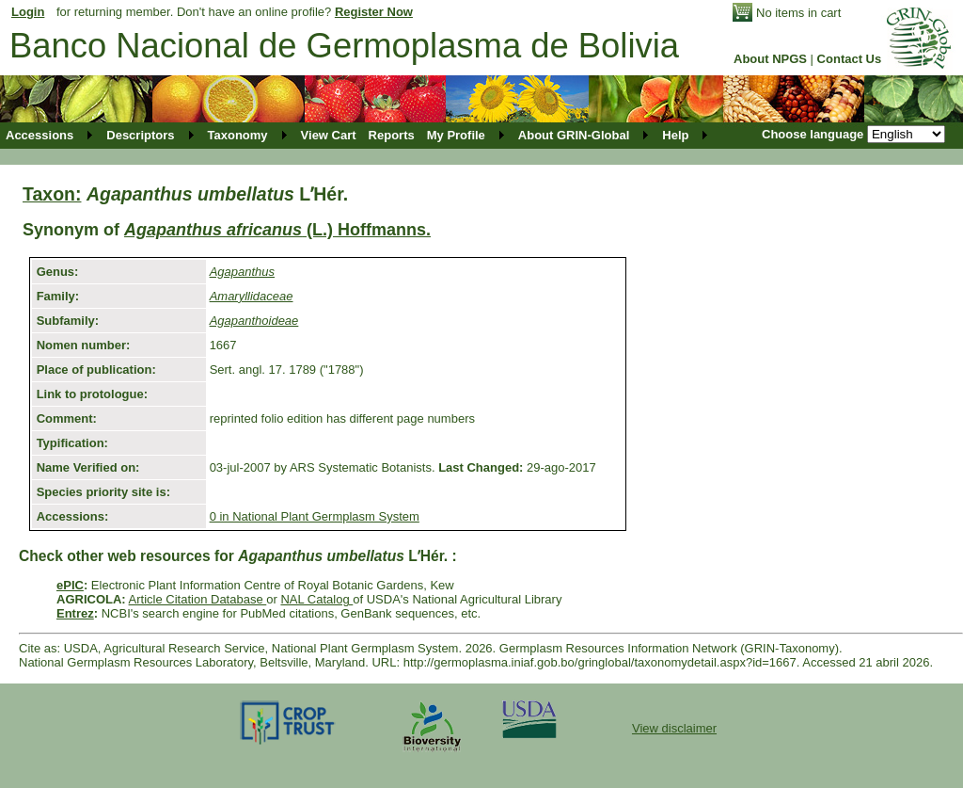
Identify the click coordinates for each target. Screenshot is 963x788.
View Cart (328, 135)
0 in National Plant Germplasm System (314, 516)
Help (675, 135)
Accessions (39, 135)
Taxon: (52, 194)
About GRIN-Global (573, 135)
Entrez (75, 613)
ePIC (70, 585)
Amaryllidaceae (251, 296)
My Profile (456, 135)
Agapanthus (242, 272)
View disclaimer (674, 728)
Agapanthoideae (254, 321)
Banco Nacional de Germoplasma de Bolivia (344, 45)
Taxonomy (238, 135)
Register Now (374, 12)
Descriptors (140, 135)
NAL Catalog (316, 599)
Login (27, 12)
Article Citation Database (198, 599)
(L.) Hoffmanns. (277, 229)
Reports (392, 135)
